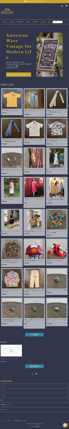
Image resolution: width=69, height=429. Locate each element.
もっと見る (34, 334)
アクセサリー (4, 395)
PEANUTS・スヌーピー (6, 404)
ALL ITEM (11, 22)
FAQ (49, 22)
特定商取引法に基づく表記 (20, 420)
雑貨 (2, 400)
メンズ (2, 386)
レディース (3, 390)
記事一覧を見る (34, 366)
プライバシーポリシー (7, 420)
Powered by (34, 426)
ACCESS (43, 22)
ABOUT (28, 22)
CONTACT (35, 22)
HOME (5, 22)
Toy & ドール (4, 409)
